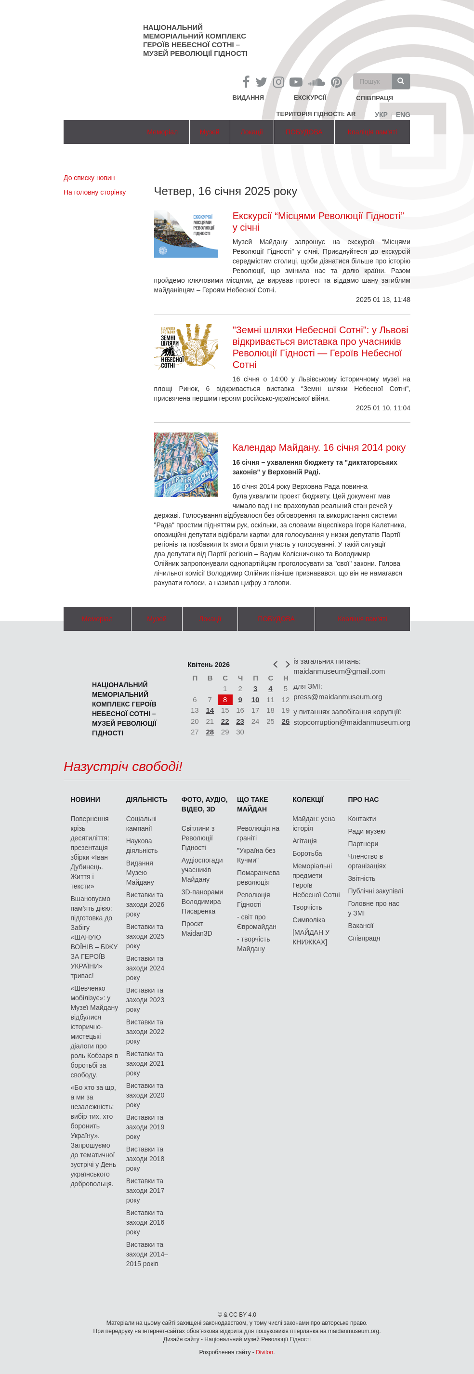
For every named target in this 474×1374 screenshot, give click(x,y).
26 (286, 721)
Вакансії (360, 925)
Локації (252, 132)
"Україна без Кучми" (256, 855)
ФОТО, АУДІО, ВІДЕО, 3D (205, 804)
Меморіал (162, 132)
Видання (248, 97)
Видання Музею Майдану (140, 872)
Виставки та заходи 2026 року (145, 904)
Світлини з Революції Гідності (198, 837)
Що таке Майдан (252, 804)
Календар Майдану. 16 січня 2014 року (319, 447)
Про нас (363, 799)
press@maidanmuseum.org (337, 697)
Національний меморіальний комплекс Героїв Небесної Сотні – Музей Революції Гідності (195, 40)
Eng (403, 114)
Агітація (304, 841)
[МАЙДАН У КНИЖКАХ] (310, 937)
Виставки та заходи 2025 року (145, 936)
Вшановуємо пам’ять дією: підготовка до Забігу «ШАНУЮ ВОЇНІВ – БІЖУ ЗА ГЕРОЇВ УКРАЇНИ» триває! (94, 937)
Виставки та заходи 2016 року (145, 1222)
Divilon (264, 1352)
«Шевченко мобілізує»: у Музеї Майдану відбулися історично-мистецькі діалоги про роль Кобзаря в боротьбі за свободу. (94, 1031)
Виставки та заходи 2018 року (145, 1158)
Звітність (361, 878)
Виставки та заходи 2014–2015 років (147, 1254)
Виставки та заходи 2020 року (145, 1095)
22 (225, 721)
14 (210, 710)
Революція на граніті (258, 833)
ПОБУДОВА (304, 132)
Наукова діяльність (142, 845)
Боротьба (307, 853)
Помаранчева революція (258, 877)
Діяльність (147, 799)
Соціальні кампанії (141, 823)
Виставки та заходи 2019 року (145, 1126)
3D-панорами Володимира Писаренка (202, 901)
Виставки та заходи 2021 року (145, 1063)
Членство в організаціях (367, 861)
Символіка (308, 920)
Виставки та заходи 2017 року (145, 1190)
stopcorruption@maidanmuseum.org (351, 722)
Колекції (308, 799)
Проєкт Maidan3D (197, 928)
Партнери (363, 844)
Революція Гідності (253, 899)
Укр (381, 114)
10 (255, 699)
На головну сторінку (95, 192)
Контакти (362, 819)
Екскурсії (310, 97)
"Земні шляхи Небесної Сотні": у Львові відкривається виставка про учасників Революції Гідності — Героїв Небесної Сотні (320, 347)
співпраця (374, 98)
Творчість (307, 907)
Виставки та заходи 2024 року (145, 968)
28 (210, 732)
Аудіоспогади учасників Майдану (202, 869)
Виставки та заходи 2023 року (145, 999)
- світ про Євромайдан (256, 921)
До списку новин (89, 178)
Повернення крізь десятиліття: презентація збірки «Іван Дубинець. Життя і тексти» (89, 852)
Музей (210, 132)
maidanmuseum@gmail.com (339, 671)
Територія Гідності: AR (316, 114)
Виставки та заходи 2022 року (145, 1031)
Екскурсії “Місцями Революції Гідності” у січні (318, 221)
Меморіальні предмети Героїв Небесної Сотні (316, 880)
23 (240, 721)
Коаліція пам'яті (372, 132)
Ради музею (366, 831)
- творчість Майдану (253, 944)
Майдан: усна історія (313, 823)
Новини (85, 799)
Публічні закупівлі (375, 891)
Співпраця (364, 938)
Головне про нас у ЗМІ (373, 908)
